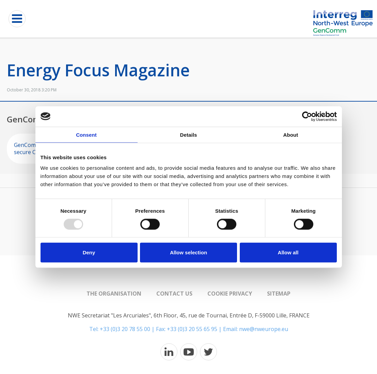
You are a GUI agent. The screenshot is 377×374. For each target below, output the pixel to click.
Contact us (174, 293)
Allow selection (188, 252)
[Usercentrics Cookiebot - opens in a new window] (307, 116)
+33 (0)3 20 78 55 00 (125, 329)
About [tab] (290, 134)
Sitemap (278, 293)
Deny (89, 252)
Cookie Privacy (229, 293)
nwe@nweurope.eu (263, 329)
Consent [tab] (86, 134)
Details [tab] (188, 134)
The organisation (114, 293)
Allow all (288, 252)
